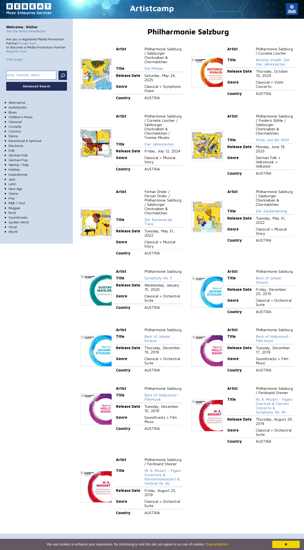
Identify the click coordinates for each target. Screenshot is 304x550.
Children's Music (21, 117)
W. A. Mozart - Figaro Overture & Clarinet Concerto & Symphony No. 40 (274, 405)
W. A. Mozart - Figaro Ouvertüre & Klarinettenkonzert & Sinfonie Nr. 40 (162, 476)
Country (15, 131)
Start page (14, 59)
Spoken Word (19, 222)
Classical (15, 122)
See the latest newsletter (26, 31)
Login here (28, 43)
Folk (12, 150)
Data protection (217, 544)
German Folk (18, 155)
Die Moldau (153, 68)
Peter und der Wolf (272, 140)
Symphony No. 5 (158, 278)
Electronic (16, 146)
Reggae (14, 208)
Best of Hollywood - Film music (273, 338)
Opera (13, 193)
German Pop (18, 160)
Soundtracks (18, 217)
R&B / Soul (17, 203)
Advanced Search (36, 86)
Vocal (13, 227)
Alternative (17, 102)
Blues (13, 112)
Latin (12, 184)
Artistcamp (152, 8)
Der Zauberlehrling (271, 211)
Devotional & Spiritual (25, 141)
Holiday (14, 169)
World (13, 232)
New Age (15, 189)
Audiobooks (18, 107)
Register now (16, 51)
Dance (13, 136)
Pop (12, 198)
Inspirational (18, 174)
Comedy (15, 126)
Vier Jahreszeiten (159, 144)
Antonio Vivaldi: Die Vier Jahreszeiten (273, 62)
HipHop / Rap (19, 165)
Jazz (12, 179)
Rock (12, 213)
